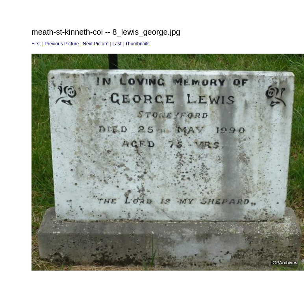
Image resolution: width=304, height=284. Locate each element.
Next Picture (95, 44)
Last (116, 44)
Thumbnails (137, 44)
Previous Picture (61, 44)
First (36, 44)
